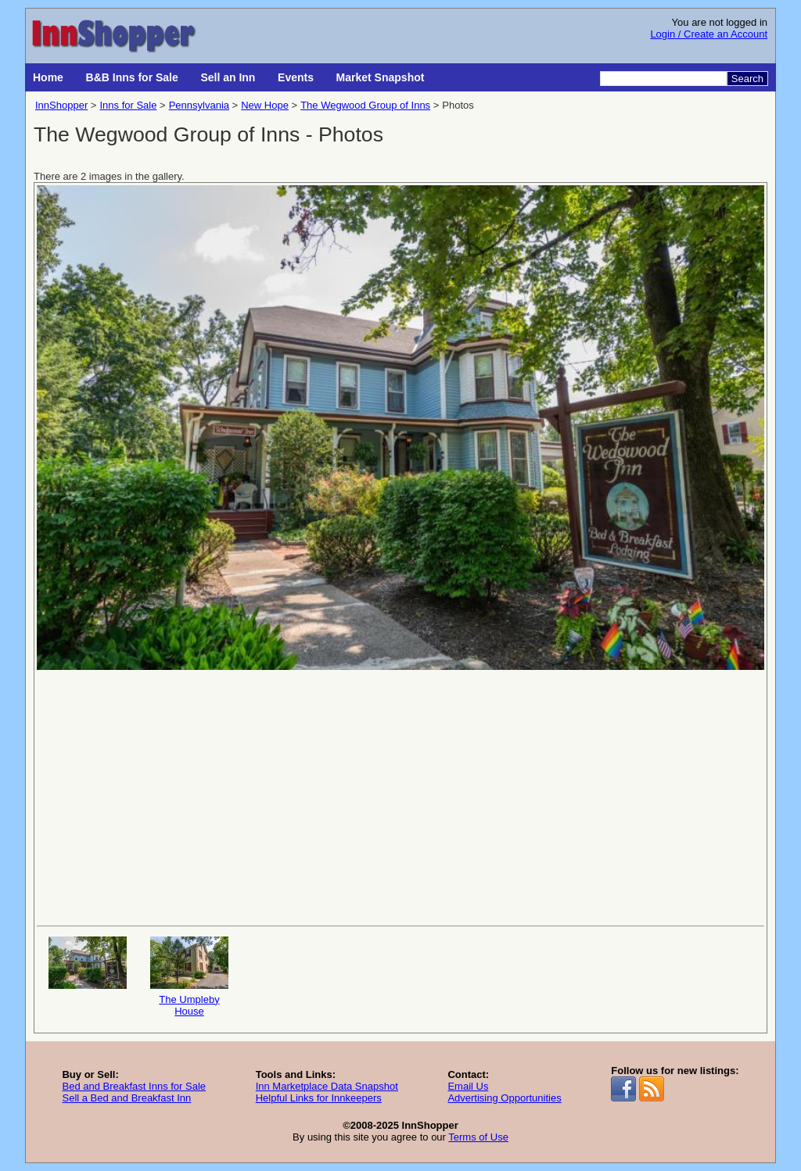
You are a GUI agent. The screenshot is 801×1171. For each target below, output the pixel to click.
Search (747, 78)
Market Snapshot (380, 77)
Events (296, 77)
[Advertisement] (400, 796)
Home (48, 77)
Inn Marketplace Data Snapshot (327, 1086)
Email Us (467, 1086)
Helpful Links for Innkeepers (319, 1098)
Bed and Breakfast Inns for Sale (134, 1086)
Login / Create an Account (708, 34)
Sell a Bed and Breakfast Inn (126, 1098)
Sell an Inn (227, 77)
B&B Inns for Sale (132, 77)
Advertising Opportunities (504, 1098)
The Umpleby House (189, 976)
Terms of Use (478, 1137)
